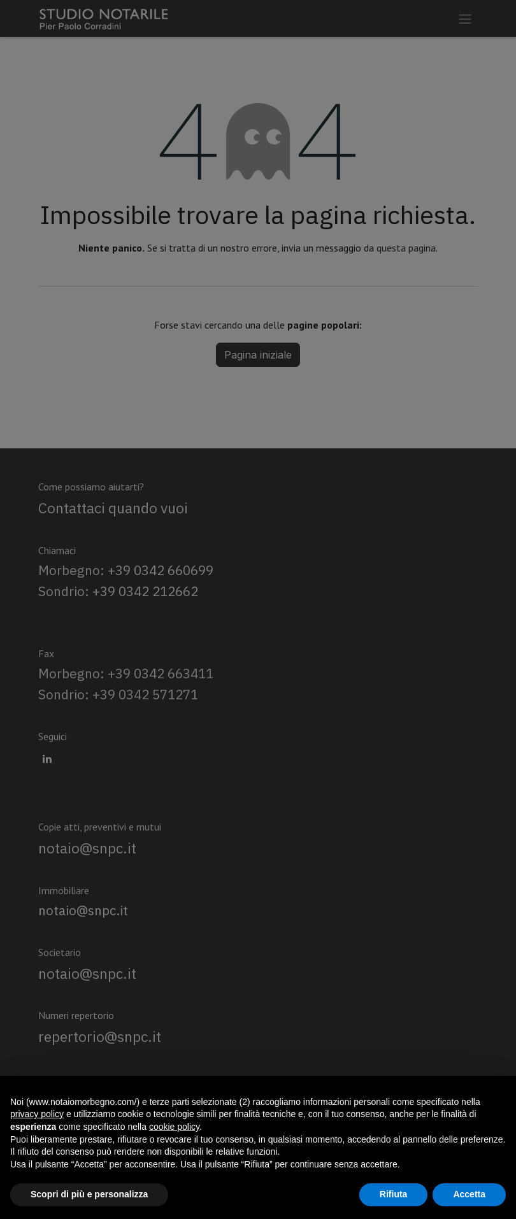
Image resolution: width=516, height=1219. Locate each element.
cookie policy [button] (174, 1127)
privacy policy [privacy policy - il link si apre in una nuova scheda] (37, 1114)
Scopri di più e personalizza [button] (89, 1194)
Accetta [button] (469, 1194)
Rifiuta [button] (394, 1194)
